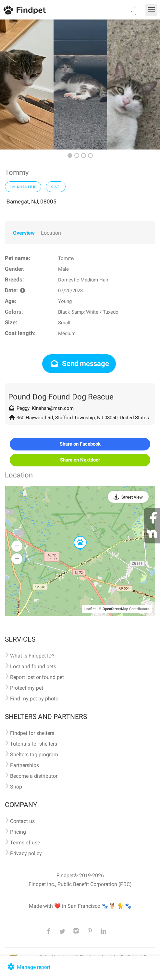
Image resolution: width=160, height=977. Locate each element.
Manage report (28, 967)
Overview (24, 233)
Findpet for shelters (32, 733)
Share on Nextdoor (80, 460)
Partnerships (24, 765)
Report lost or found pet (37, 677)
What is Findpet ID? (32, 656)
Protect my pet (26, 688)
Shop (16, 787)
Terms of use (25, 843)
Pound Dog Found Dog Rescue (61, 396)
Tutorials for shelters (33, 744)
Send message (79, 363)
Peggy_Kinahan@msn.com (45, 408)
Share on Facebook (80, 444)
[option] (27, 85)
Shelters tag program (34, 754)
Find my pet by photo (34, 699)
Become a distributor (33, 776)
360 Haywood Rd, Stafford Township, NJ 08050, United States (83, 418)
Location (51, 233)
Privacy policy (26, 853)
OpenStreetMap (115, 609)
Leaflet (90, 609)
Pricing (18, 832)
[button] (76, 536)
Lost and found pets (33, 666)
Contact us (22, 821)
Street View (132, 497)
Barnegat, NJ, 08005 (31, 201)
